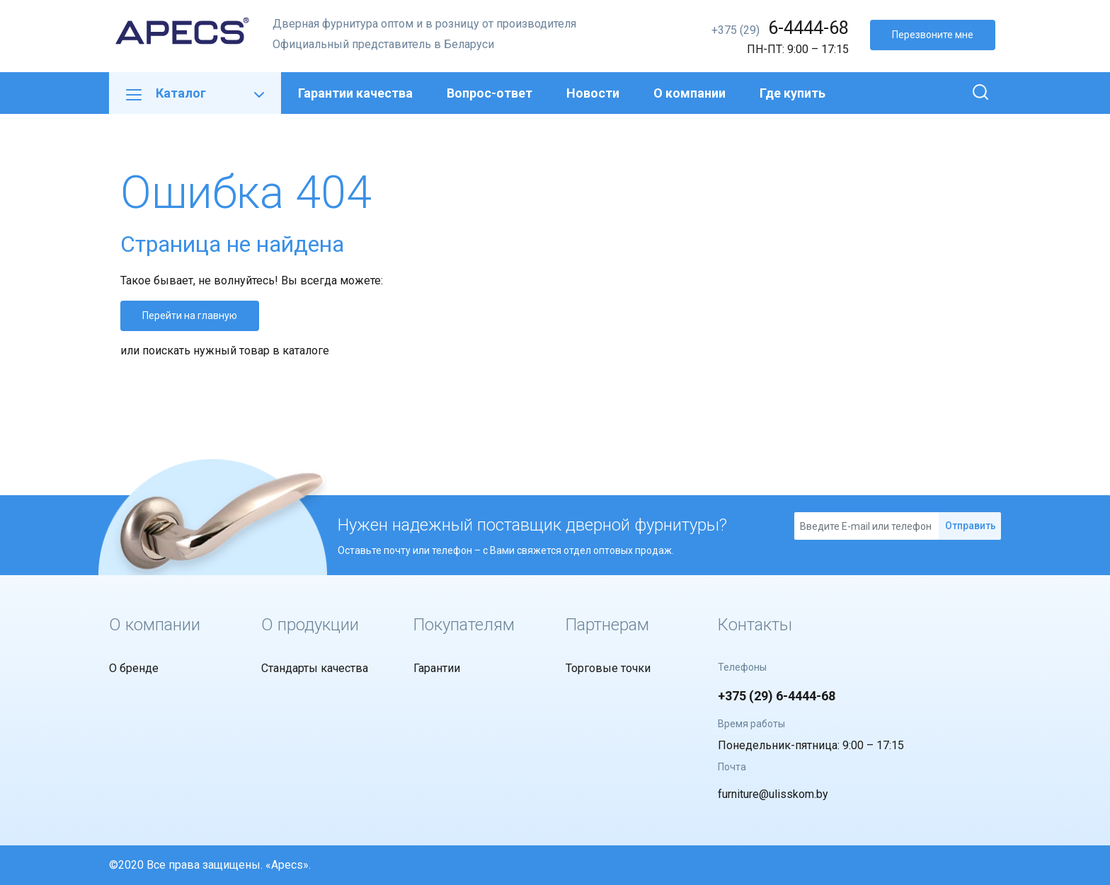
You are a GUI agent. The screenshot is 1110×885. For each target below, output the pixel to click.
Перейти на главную (189, 315)
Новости (592, 93)
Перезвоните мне (932, 34)
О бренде (134, 668)
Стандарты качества (314, 668)
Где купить (792, 93)
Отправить (970, 525)
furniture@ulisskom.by (773, 794)
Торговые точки (608, 668)
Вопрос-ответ (489, 93)
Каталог (195, 93)
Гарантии (436, 668)
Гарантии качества (355, 93)
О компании (689, 93)
